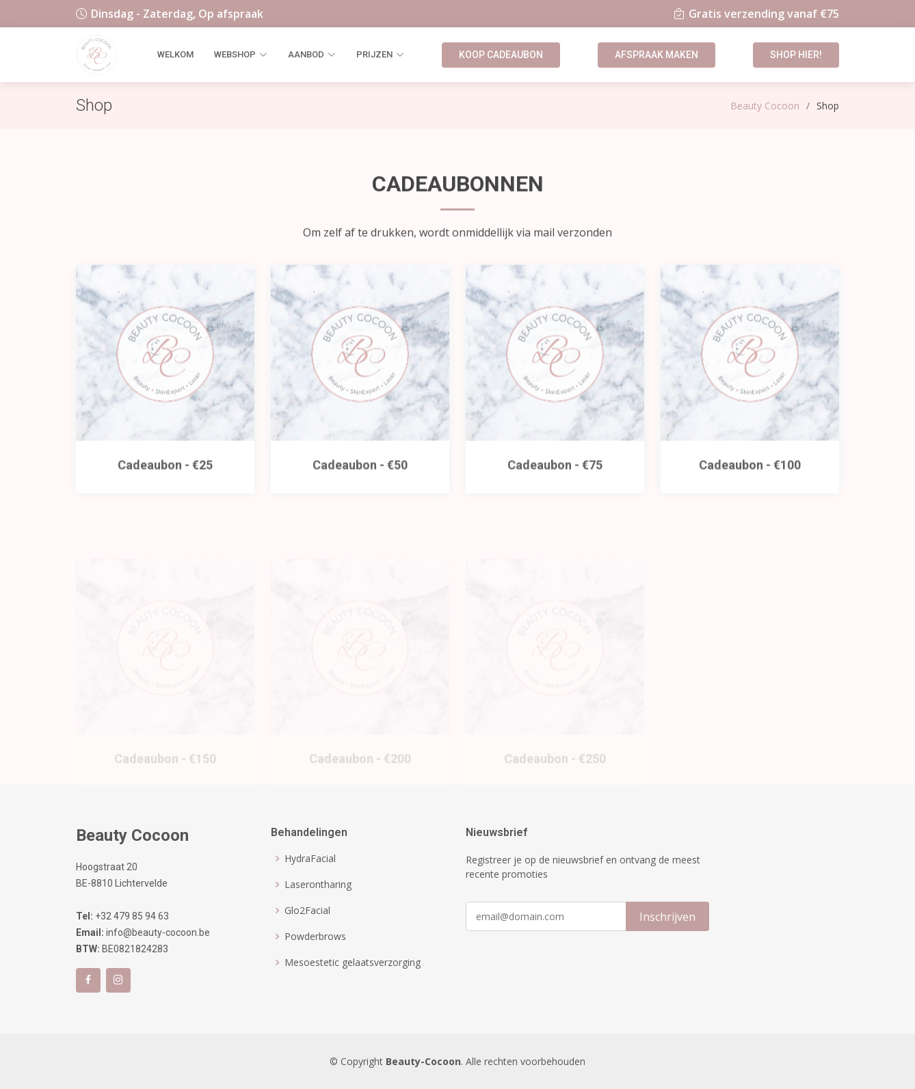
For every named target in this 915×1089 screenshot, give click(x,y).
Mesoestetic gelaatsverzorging (352, 962)
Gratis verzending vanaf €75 (764, 13)
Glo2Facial (307, 910)
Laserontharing (318, 884)
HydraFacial (310, 858)
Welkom (175, 54)
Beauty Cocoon (764, 105)
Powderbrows (315, 936)
